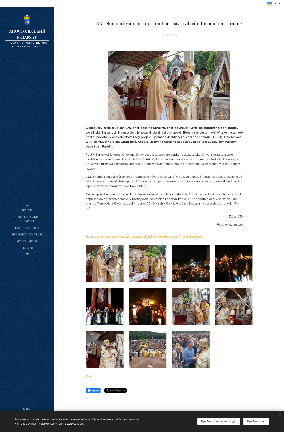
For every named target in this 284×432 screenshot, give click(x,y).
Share (93, 390)
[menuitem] (27, 210)
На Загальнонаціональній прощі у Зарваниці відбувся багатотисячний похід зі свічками (144, 236)
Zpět (89, 376)
